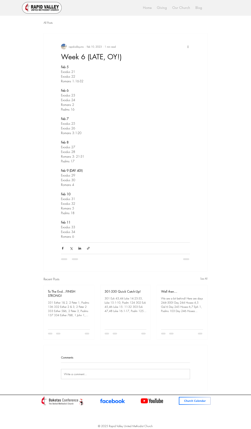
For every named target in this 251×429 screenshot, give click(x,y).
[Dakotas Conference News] (62, 401)
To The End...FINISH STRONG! (61, 293)
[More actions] (188, 46)
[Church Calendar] (195, 401)
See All (203, 278)
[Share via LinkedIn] (79, 248)
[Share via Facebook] (62, 248)
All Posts (48, 23)
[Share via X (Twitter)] (71, 248)
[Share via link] (88, 248)
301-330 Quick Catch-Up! (123, 291)
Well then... (169, 291)
